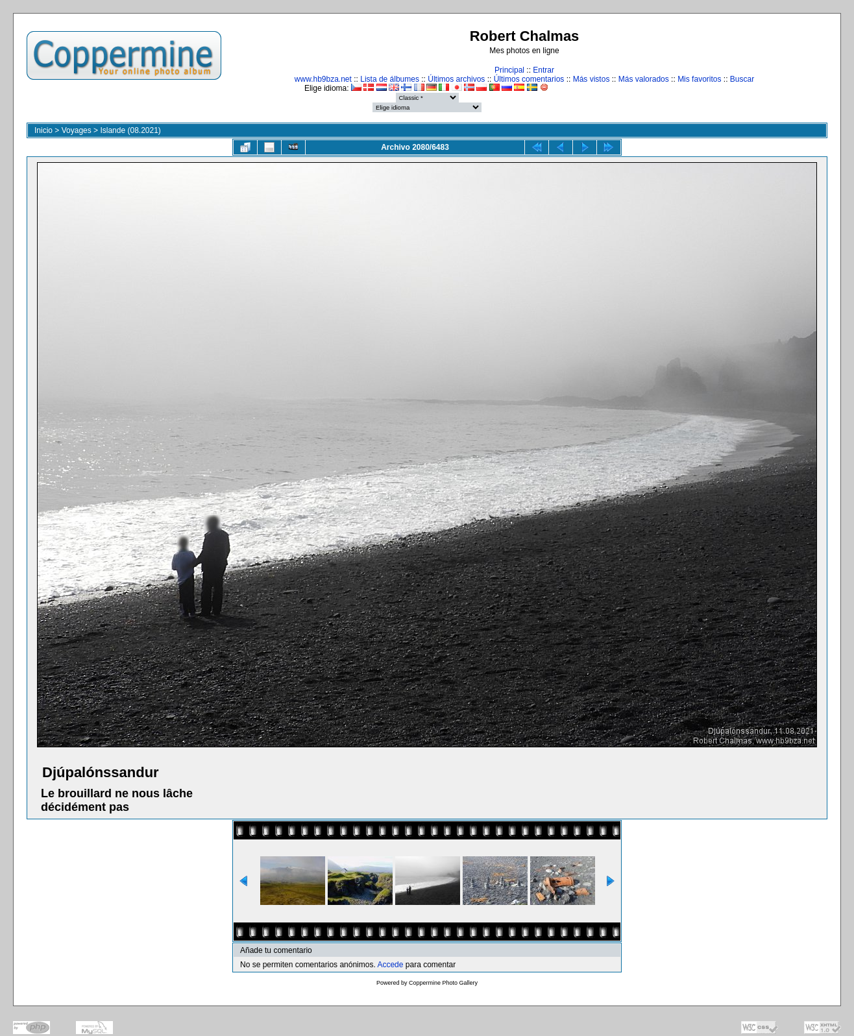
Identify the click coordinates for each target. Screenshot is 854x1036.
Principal (509, 70)
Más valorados (643, 79)
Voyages (77, 130)
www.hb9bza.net (323, 79)
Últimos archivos (456, 79)
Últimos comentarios (529, 79)
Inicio (43, 130)
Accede (390, 964)
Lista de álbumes (389, 79)
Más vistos (591, 79)
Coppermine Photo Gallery (443, 983)
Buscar (742, 79)
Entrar (543, 70)
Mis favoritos (699, 79)
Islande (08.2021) (130, 130)
